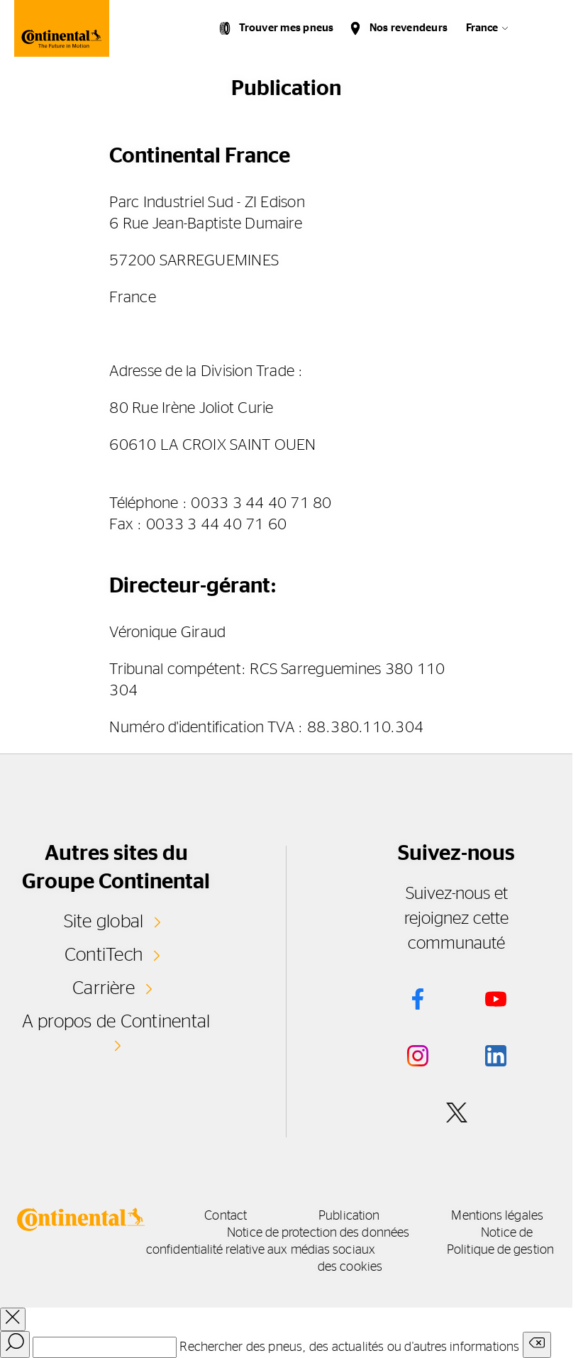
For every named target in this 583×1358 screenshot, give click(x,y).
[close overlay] (13, 1319)
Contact (225, 1216)
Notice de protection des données (318, 1233)
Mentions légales (497, 1216)
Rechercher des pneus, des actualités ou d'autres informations (349, 1347)
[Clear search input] (537, 1345)
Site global (104, 921)
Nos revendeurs (409, 28)
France (482, 28)
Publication (348, 1216)
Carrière (103, 988)
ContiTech (104, 955)
